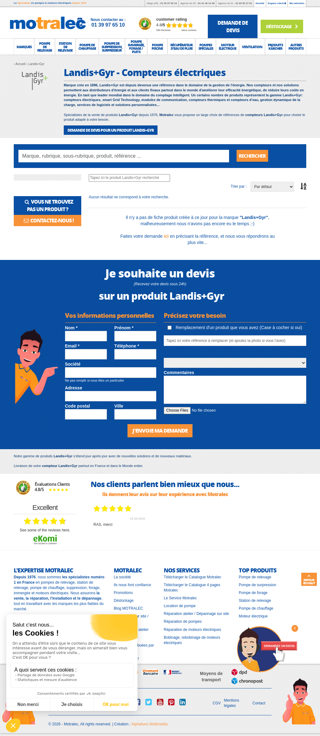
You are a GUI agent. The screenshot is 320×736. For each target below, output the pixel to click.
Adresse (73, 387)
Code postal (77, 406)
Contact (258, 703)
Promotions (123, 592)
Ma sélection (296, 3)
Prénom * (123, 327)
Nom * (71, 327)
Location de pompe (180, 605)
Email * (72, 345)
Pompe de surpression (257, 584)
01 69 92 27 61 (243, 3)
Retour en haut (309, 579)
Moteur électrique (253, 616)
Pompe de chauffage (256, 608)
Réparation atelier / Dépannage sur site (196, 613)
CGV (217, 703)
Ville (118, 406)
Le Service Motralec (180, 598)
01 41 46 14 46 (206, 3)
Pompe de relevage (255, 576)
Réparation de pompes (183, 621)
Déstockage (282, 26)
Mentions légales (231, 703)
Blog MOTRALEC (128, 608)
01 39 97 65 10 (168, 3)
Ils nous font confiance (132, 584)
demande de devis (233, 26)
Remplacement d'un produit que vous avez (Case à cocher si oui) (235, 327)
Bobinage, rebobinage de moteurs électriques (192, 640)
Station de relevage (255, 600)
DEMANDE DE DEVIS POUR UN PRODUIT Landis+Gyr (111, 130)
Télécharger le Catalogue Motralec (192, 576)
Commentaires (179, 372)
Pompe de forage (253, 592)
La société (122, 576)
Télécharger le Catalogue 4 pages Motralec (192, 587)
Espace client (277, 3)
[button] (24, 46)
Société (260, 3)
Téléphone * (126, 345)
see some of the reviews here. (45, 530)
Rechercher (253, 156)
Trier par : (239, 186)
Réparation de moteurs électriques (192, 629)
